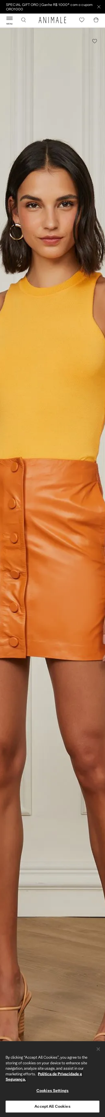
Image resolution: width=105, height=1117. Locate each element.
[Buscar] (23, 20)
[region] (52, 1079)
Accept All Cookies (52, 1106)
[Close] (98, 1049)
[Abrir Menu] (9, 20)
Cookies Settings (52, 1090)
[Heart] (81, 20)
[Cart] (96, 20)
